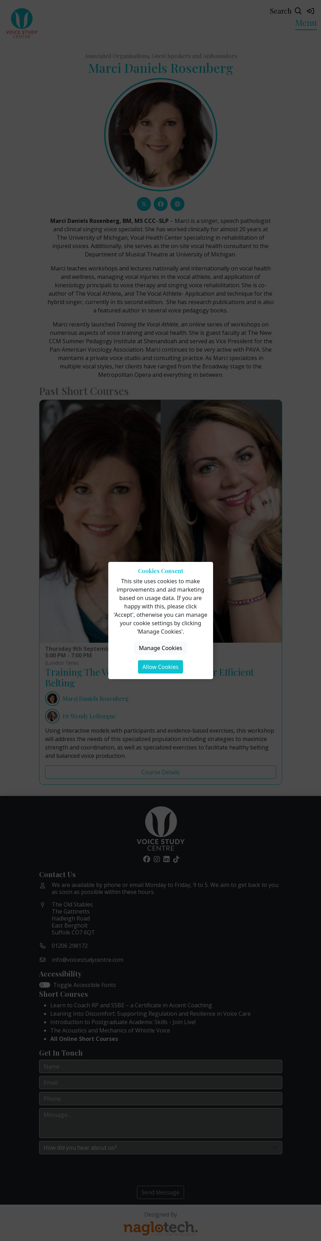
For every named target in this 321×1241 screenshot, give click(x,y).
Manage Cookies (160, 648)
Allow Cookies (160, 667)
